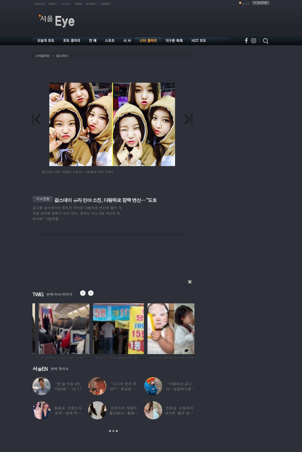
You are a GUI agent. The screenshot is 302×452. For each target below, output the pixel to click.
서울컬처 (105, 4)
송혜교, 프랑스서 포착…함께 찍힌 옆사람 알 (68, 413)
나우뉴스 (65, 4)
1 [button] (110, 431)
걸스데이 (62, 55)
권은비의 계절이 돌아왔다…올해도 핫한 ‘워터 (123, 413)
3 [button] (117, 431)
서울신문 (39, 4)
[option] (57, 328)
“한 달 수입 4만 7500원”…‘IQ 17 (67, 386)
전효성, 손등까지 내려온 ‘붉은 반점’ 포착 (179, 413)
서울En (78, 4)
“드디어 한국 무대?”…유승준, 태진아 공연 (124, 388)
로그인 (246, 4)
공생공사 (91, 4)
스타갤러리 (42, 55)
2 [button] (113, 431)
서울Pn (52, 4)
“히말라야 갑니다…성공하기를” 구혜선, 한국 (179, 388)
